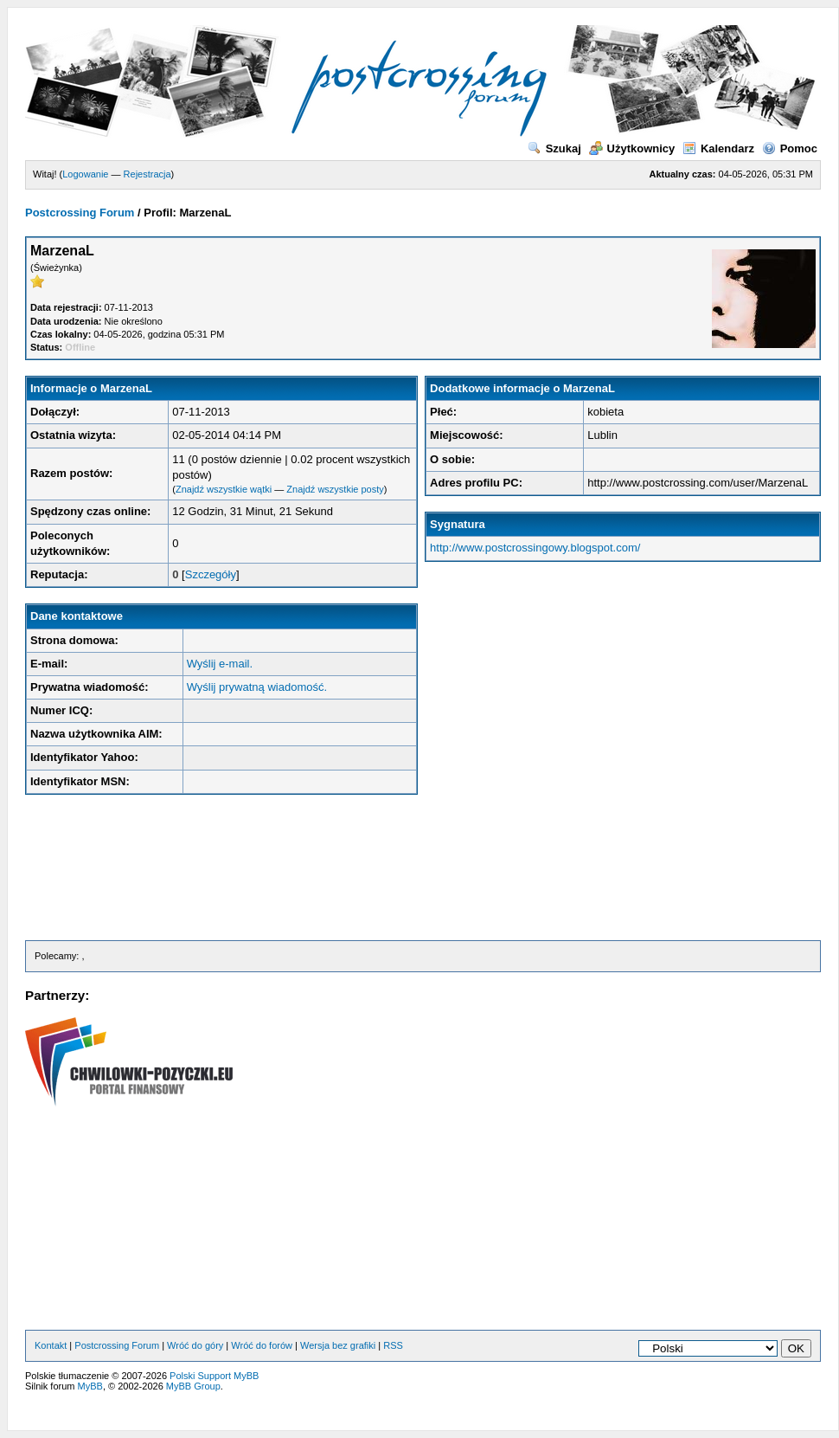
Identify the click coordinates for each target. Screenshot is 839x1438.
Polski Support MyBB (214, 1375)
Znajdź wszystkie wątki (224, 489)
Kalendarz (718, 148)
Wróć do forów (261, 1345)
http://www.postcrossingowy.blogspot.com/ (535, 547)
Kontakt (51, 1345)
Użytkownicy (632, 148)
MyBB (90, 1386)
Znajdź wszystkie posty (334, 489)
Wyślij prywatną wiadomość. (257, 686)
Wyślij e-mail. (220, 663)
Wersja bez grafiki (337, 1345)
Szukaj (554, 148)
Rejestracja (147, 174)
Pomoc (789, 148)
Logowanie (85, 174)
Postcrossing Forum (79, 212)
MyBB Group (193, 1386)
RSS (393, 1345)
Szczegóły (210, 574)
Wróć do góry (195, 1345)
